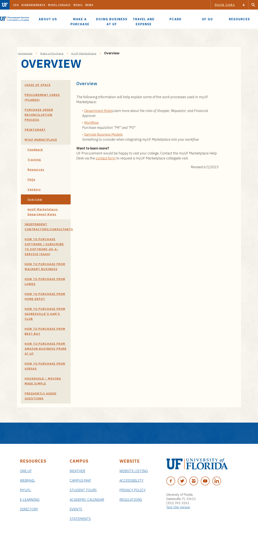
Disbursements (33, 4)
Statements (80, 519)
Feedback (35, 149)
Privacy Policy (132, 490)
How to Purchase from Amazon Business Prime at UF (46, 348)
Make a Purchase (52, 53)
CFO (16, 4)
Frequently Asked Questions (40, 396)
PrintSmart (35, 129)
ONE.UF (26, 471)
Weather (77, 471)
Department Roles (98, 111)
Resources (36, 169)
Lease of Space (38, 85)
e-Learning (29, 499)
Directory (29, 509)
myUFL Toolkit (59, 4)
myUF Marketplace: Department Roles (43, 212)
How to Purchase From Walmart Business (45, 266)
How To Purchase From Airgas (45, 366)
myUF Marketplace (83, 53)
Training (34, 159)
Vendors (34, 189)
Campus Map (80, 480)
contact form (106, 158)
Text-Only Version (178, 507)
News (89, 4)
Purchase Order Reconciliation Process (39, 115)
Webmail (27, 480)
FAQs (31, 179)
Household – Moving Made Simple (43, 381)
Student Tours (83, 490)
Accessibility (131, 480)
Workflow (91, 122)
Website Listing (133, 471)
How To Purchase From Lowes (45, 281)
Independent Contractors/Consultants (48, 227)
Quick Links (225, 5)
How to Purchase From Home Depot (45, 296)
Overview (35, 199)
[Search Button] (253, 5)
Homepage (25, 53)
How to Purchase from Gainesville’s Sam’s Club (45, 314)
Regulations (130, 499)
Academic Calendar (87, 499)
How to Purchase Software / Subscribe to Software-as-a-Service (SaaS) (44, 247)
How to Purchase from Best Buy (45, 331)
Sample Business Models (103, 134)
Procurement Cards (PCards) (42, 97)
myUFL (78, 4)
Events (76, 509)
